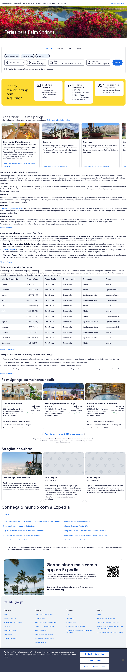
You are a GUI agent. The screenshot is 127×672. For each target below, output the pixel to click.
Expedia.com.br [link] (6, 3)
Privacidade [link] (70, 618)
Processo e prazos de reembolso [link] (108, 622)
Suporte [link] (99, 614)
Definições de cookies (94, 655)
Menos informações (7, 227)
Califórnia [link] (51, 3)
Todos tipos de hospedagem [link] (44, 638)
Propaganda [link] (8, 634)
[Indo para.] (37, 63)
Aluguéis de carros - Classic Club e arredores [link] (19, 540)
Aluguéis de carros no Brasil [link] (44, 634)
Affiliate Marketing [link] (10, 638)
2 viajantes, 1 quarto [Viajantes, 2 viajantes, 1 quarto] (101, 63)
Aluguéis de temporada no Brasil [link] (46, 622)
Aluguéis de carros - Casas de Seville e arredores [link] (21, 535)
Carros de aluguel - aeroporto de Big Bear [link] (18, 526)
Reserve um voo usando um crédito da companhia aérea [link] (110, 627)
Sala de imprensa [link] (10, 630)
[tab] (49, 48)
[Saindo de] (14, 63)
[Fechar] (123, 661)
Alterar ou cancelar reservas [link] (106, 618)
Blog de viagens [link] (40, 642)
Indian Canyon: (9, 249)
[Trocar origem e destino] (25, 62)
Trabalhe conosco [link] (10, 618)
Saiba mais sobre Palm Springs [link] (58, 120)
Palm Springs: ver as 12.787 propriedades (63, 434)
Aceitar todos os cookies (94, 668)
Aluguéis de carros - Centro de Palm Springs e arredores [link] (86, 535)
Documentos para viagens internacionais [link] (110, 632)
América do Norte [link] (28, 3)
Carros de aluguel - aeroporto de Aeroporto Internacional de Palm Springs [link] (31, 521)
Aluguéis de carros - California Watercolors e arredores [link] (23, 531)
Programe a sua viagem (118, 3)
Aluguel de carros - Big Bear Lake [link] (77, 521)
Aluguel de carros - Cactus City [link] (76, 526)
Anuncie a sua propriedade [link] (13, 622)
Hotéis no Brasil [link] (40, 618)
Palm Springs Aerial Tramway (13, 208)
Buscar (117, 62)
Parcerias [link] (7, 626)
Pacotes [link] (17, 3)
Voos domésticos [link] (40, 630)
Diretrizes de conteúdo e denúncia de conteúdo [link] (79, 631)
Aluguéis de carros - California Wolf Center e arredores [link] (85, 531)
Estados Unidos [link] (41, 3)
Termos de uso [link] (71, 622)
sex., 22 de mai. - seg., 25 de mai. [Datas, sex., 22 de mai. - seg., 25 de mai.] (68, 63)
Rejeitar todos (94, 661)
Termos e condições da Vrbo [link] (75, 626)
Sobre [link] (6, 614)
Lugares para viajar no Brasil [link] (44, 614)
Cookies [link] (68, 614)
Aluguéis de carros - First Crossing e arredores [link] (82, 540)
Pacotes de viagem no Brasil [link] (44, 626)
